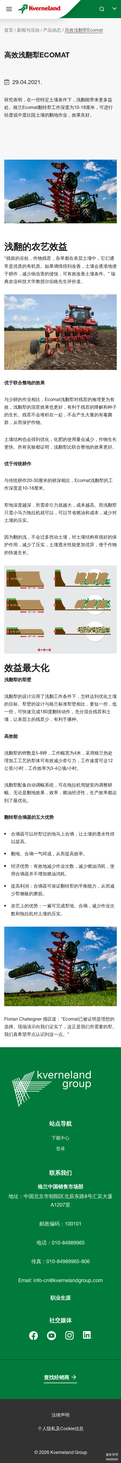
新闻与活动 (28, 30)
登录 (60, 1148)
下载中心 (60, 1138)
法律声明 (60, 1415)
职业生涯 (60, 1298)
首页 (8, 30)
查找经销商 (56, 1377)
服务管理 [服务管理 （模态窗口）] (112, 1456)
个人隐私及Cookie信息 (61, 1428)
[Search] (102, 9)
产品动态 (52, 30)
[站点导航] (9, 9)
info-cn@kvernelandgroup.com (68, 1280)
